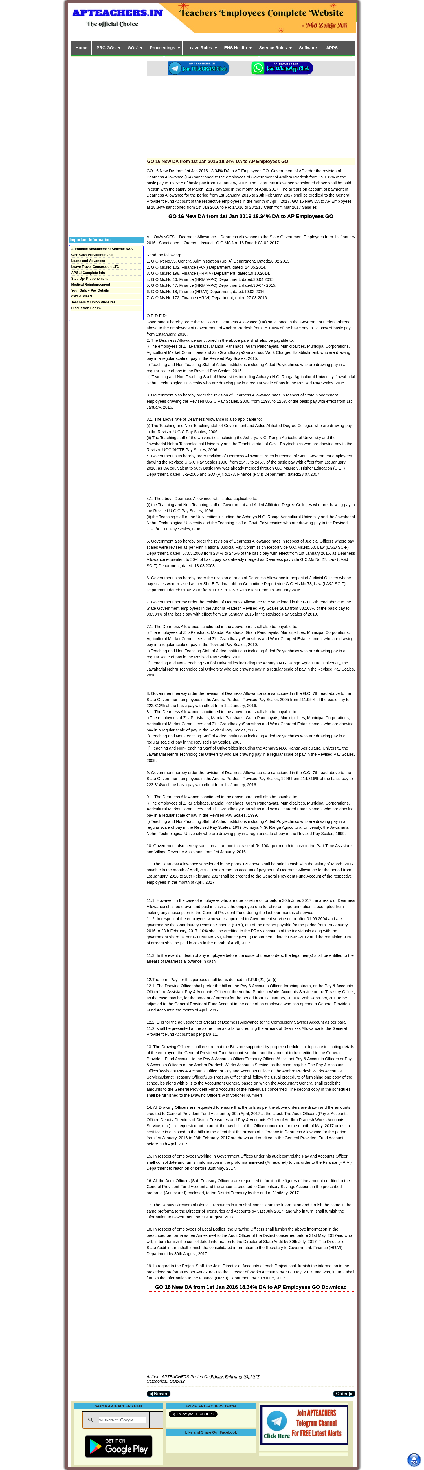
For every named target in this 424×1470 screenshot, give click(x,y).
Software (308, 47)
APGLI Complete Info (88, 273)
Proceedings (162, 47)
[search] (122, 1420)
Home (81, 47)
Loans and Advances (88, 261)
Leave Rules (199, 47)
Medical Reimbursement (90, 284)
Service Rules (273, 47)
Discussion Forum (86, 308)
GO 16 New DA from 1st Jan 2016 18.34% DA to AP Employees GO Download (251, 1287)
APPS (332, 47)
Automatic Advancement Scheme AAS (102, 249)
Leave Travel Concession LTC (95, 267)
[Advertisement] (251, 115)
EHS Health (235, 47)
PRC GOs (106, 47)
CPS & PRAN (81, 296)
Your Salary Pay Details (90, 290)
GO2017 (177, 1381)
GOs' (133, 47)
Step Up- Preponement (89, 279)
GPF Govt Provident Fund (92, 255)
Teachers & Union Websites (93, 302)
